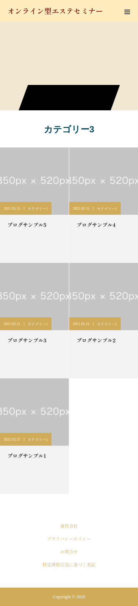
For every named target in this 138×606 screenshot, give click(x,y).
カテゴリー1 (38, 208)
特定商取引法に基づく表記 (68, 564)
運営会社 (69, 526)
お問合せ (69, 551)
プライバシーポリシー (69, 538)
